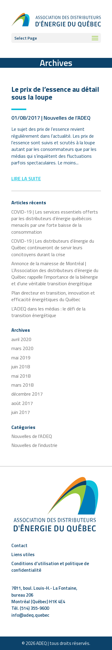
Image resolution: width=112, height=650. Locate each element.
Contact (19, 545)
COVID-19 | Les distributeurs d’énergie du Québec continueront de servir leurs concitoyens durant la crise (52, 247)
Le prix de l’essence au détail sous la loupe (55, 93)
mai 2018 (20, 375)
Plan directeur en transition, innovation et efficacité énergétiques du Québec (53, 296)
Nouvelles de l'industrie (34, 445)
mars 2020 (22, 348)
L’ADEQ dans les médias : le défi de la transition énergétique (48, 312)
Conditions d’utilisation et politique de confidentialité (50, 567)
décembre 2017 (27, 393)
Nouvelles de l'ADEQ (67, 118)
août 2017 (22, 403)
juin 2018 (20, 366)
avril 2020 (21, 339)
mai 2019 (20, 357)
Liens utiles (23, 554)
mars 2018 (22, 384)
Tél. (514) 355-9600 (30, 608)
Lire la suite (26, 178)
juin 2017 (20, 412)
